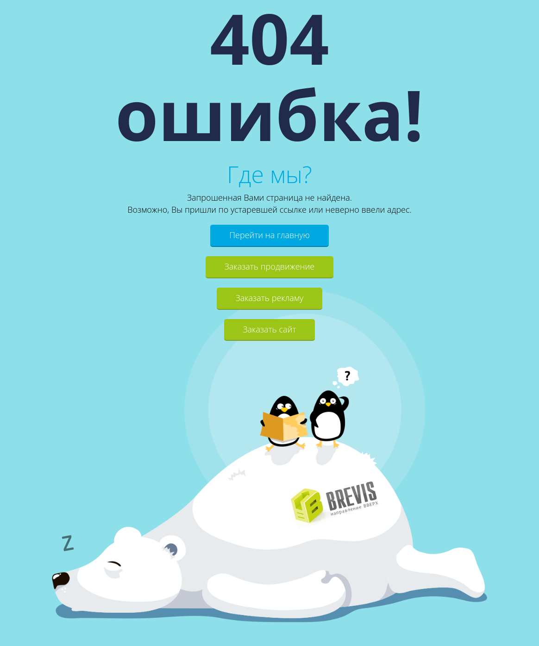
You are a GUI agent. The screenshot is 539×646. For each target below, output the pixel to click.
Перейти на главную (269, 234)
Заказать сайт (269, 329)
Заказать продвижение (269, 266)
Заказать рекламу (270, 297)
